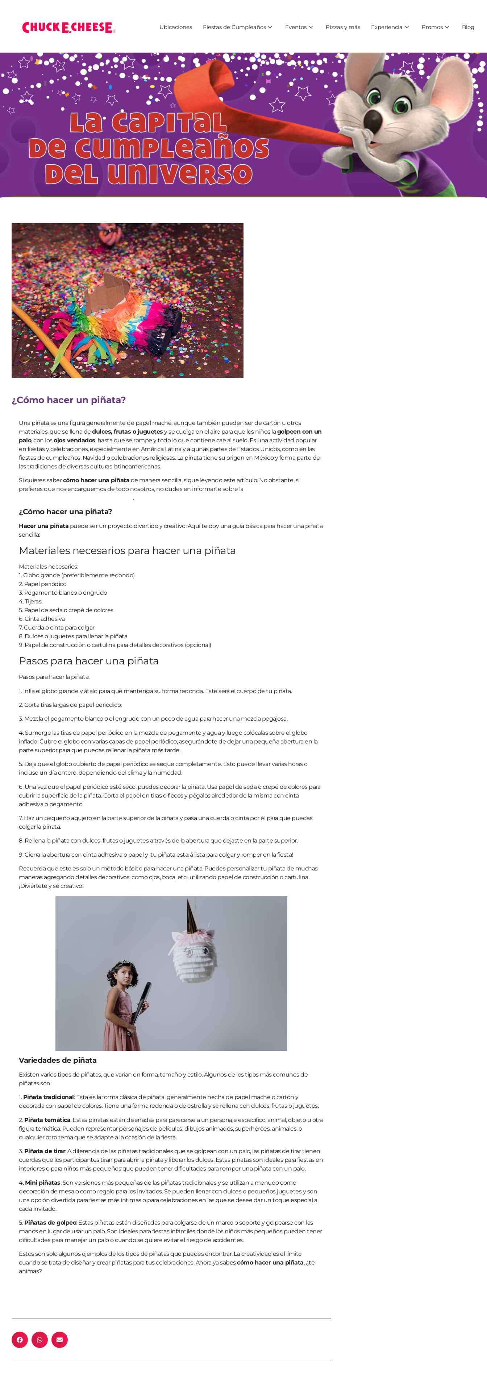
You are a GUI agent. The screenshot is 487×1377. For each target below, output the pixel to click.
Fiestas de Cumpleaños (237, 27)
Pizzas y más (343, 27)
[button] (20, 1340)
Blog (468, 27)
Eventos (299, 27)
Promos (435, 27)
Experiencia (390, 27)
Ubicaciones (175, 27)
